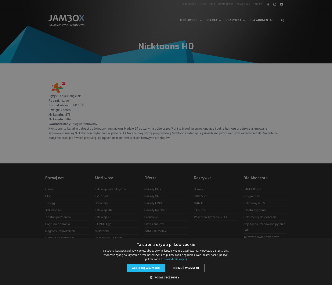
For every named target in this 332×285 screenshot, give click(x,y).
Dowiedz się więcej (175, 259)
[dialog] (166, 142)
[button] (166, 277)
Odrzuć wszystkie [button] (186, 268)
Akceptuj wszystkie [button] (146, 268)
